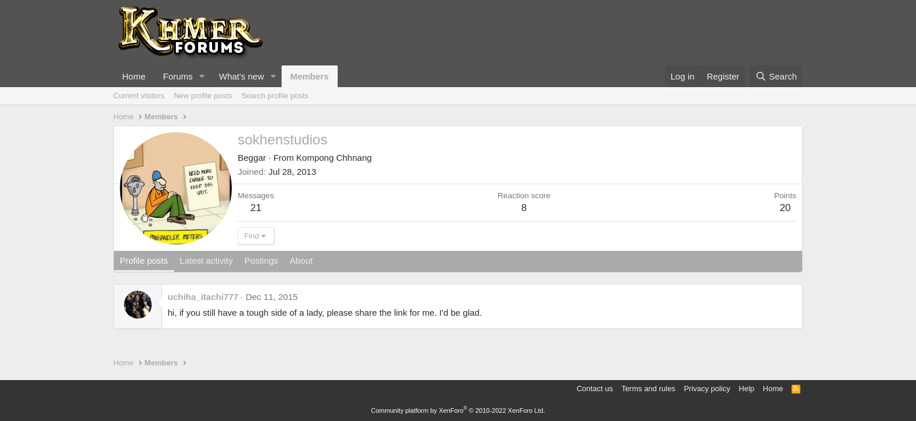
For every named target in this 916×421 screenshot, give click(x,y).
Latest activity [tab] (206, 260)
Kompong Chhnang (334, 158)
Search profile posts (274, 95)
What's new (241, 76)
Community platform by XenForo (458, 410)
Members (309, 76)
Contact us (595, 388)
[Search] (776, 76)
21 (256, 207)
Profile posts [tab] (144, 260)
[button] (202, 76)
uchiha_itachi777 (203, 297)
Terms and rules (648, 388)
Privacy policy (707, 388)
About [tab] (301, 260)
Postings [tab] (261, 260)
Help (747, 388)
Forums (178, 76)
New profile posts (203, 95)
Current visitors (138, 95)
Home (133, 76)
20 (785, 207)
